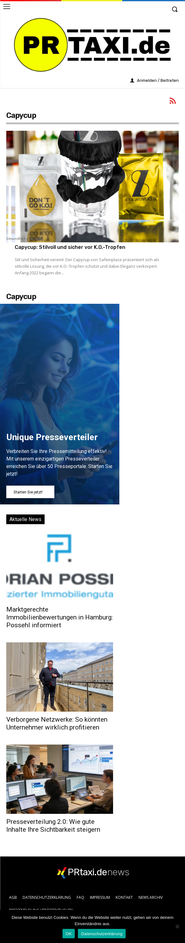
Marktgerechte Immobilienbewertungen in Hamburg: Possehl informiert (59, 617)
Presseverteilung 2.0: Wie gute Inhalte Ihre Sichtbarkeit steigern (53, 825)
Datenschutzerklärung (101, 933)
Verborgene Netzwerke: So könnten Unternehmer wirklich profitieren (56, 723)
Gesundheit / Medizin (24, 239)
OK (69, 933)
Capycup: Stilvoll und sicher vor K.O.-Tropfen (70, 247)
